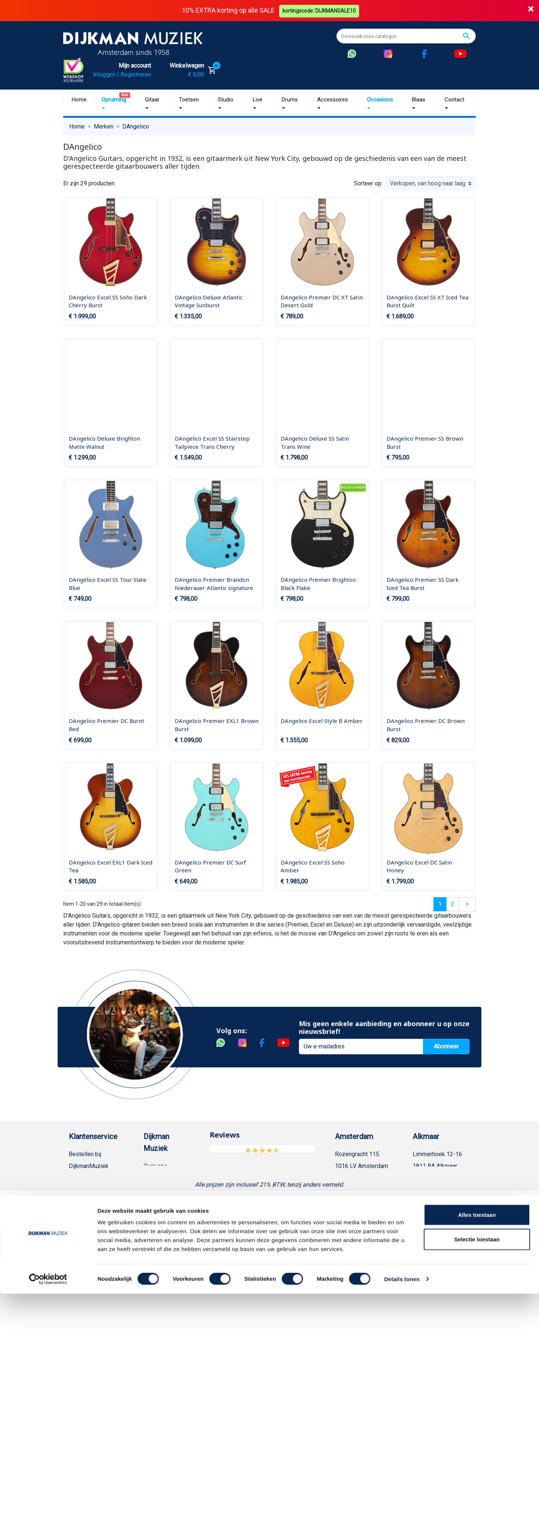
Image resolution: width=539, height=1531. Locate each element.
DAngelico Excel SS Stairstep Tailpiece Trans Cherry (212, 442)
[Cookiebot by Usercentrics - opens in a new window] (48, 1516)
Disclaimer (83, 1296)
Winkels (153, 1225)
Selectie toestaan (477, 1476)
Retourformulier (89, 1356)
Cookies (79, 1368)
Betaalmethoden (90, 1177)
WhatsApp (82, 1344)
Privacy (78, 1308)
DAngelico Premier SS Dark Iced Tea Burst (423, 583)
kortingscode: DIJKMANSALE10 (319, 10)
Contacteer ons (88, 1427)
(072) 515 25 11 (441, 1177)
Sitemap (154, 1213)
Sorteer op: (368, 182)
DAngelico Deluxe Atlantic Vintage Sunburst (209, 301)
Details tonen (401, 1516)
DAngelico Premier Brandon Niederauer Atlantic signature (214, 583)
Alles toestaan (477, 1452)
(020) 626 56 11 (363, 1177)
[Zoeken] (406, 36)
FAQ (74, 1261)
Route (350, 1201)
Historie (153, 1177)
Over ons (155, 1166)
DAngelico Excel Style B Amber (321, 720)
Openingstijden (361, 1189)
